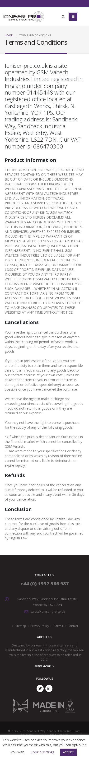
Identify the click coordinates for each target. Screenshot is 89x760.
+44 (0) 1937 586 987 (44, 583)
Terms (58, 626)
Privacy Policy (39, 626)
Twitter (40, 688)
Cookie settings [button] (42, 752)
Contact (72, 626)
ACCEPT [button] (68, 752)
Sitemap (20, 626)
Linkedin (48, 688)
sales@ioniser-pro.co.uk (47, 612)
